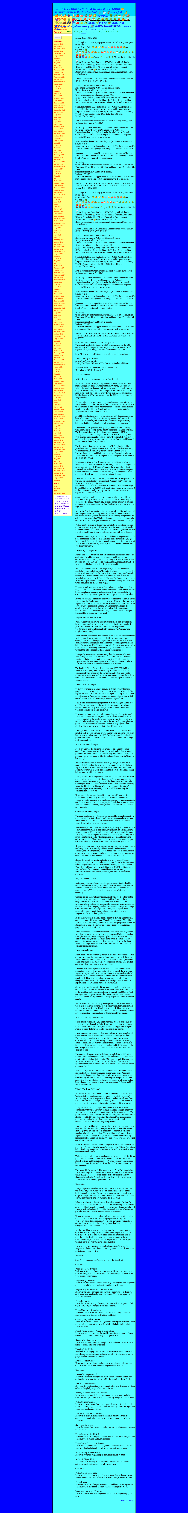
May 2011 (57, 374)
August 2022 (58, 56)
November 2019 (59, 133)
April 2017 (57, 206)
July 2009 (57, 426)
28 (56, 511)
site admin (83, 33)
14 (56, 506)
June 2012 (57, 343)
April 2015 (57, 263)
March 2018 (58, 181)
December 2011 (59, 357)
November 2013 (59, 303)
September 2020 (59, 110)
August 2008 (58, 452)
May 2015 (57, 261)
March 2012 (58, 350)
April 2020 (57, 122)
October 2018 (58, 164)
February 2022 (59, 70)
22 (57, 508)
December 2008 (59, 442)
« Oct (56, 513)
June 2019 (57, 145)
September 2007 (59, 475)
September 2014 (59, 280)
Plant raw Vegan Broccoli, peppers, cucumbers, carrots (107, 29)
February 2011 (59, 381)
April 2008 (57, 461)
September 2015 (59, 251)
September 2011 (59, 364)
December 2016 (59, 216)
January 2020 (58, 129)
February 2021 (59, 98)
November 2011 (59, 360)
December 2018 (59, 159)
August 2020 (58, 112)
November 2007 (59, 471)
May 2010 (57, 402)
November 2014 (59, 275)
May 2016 (57, 232)
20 (68, 506)
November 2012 (59, 331)
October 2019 (58, 136)
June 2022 (57, 60)
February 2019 (59, 155)
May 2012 (57, 346)
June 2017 (57, 202)
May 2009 (57, 430)
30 (60, 511)
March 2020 (58, 124)
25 (64, 508)
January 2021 (58, 100)
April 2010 (57, 404)
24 (62, 508)
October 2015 (58, 249)
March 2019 (58, 152)
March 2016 (58, 237)
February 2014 (59, 296)
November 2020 (59, 105)
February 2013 (59, 324)
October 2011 (58, 362)
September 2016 (59, 223)
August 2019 (58, 140)
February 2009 (59, 437)
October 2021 (58, 79)
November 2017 (59, 190)
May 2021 (57, 91)
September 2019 (59, 138)
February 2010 (59, 409)
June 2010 (57, 400)
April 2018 (57, 178)
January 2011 (58, 383)
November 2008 (59, 445)
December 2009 (59, 414)
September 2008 (59, 449)
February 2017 (59, 211)
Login (56, 486)
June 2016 (57, 230)
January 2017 (58, 214)
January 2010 (58, 412)
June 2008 (57, 456)
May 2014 (57, 289)
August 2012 (58, 338)
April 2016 (57, 235)
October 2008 (58, 447)
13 (68, 504)
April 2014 (57, 291)
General (83, 29)
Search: (58, 32)
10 (62, 504)
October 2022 (58, 51)
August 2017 (58, 197)
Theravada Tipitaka (90, 29)
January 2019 (58, 157)
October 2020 (58, 107)
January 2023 (58, 44)
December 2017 (59, 188)
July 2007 (57, 480)
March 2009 (58, 435)
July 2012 (57, 341)
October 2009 (58, 419)
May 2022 (57, 63)
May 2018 (57, 176)
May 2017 (57, 204)
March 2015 (58, 265)
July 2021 (57, 86)
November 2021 (59, 77)
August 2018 (58, 169)
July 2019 (57, 143)
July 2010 (57, 397)
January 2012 (58, 355)
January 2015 (58, 270)
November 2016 (59, 218)
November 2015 (59, 247)
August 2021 (58, 84)
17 (62, 506)
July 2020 (57, 115)
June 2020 (57, 117)
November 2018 (59, 162)
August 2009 (58, 423)
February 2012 (59, 353)
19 (66, 506)
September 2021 (59, 82)
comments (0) (127, 1500)
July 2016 (57, 228)
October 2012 (58, 334)
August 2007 (58, 478)
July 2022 (57, 58)
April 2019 (57, 150)
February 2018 (59, 183)
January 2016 (58, 242)
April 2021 (57, 93)
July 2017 (57, 199)
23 (60, 508)
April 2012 (57, 348)
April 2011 (57, 376)
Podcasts (57, 488)
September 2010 (59, 393)
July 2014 (57, 284)
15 (57, 506)
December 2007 (59, 468)
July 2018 (57, 171)
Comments (59, 493)
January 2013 (58, 327)
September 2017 (59, 195)
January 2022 (58, 72)
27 (68, 508)
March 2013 (58, 322)
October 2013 (58, 305)
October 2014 (58, 277)
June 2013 (57, 315)
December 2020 (59, 103)
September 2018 (59, 166)
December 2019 (59, 131)
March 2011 (58, 379)
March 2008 (58, 463)
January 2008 (58, 466)
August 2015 (58, 254)
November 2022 (59, 49)
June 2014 (57, 287)
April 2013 (57, 320)
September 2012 (59, 336)
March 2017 (58, 209)
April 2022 (57, 65)
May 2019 (57, 148)
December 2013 (59, 301)
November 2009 (59, 416)
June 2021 (57, 89)
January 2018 (58, 185)
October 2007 (58, 473)
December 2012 (59, 329)
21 (56, 508)
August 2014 (58, 282)
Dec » (65, 513)
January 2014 (58, 298)
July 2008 (57, 454)
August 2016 (58, 225)
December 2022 (59, 46)
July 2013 (57, 313)
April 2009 (57, 433)
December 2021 (59, 74)
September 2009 (59, 421)
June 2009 (57, 428)
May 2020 (57, 119)
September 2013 (59, 308)
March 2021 (58, 96)
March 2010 (58, 407)
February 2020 (59, 126)
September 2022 (59, 53)
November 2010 (59, 388)
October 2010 (58, 390)
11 (64, 504)
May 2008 (57, 459)
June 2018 (57, 173)
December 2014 (59, 272)
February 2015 (59, 268)
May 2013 (57, 317)
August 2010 (58, 395)
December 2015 (59, 244)
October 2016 (58, 221)
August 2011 (58, 367)
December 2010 (59, 386)
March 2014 (58, 294)
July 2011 (57, 369)
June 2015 (57, 258)
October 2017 (58, 192)
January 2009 (58, 440)
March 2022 (58, 67)
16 (60, 506)
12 (66, 504)
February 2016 (59, 239)
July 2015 (57, 256)
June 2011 (57, 371)
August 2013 (58, 310)
